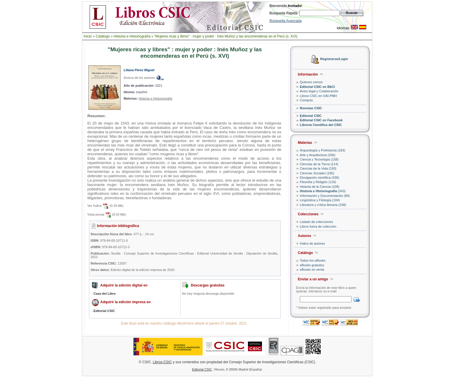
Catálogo (103, 36)
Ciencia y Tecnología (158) (319, 159)
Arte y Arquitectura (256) (317, 155)
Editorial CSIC (311, 115)
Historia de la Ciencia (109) (319, 186)
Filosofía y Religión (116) (318, 182)
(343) (322, 191)
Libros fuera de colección (318, 226)
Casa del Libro (104, 293)
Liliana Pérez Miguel (139, 70)
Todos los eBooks (312, 260)
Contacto (306, 100)
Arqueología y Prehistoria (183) (322, 150)
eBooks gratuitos (312, 265)
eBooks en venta (312, 269)
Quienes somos (311, 82)
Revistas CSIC (311, 108)
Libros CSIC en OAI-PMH (318, 96)
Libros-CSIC (162, 362)
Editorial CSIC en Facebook (321, 120)
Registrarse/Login (334, 59)
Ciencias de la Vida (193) (318, 168)
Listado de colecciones (316, 222)
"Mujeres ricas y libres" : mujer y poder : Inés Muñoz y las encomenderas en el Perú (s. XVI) (225, 36)
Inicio (88, 36)
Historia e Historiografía (132, 36)
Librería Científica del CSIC (321, 125)
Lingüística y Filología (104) (320, 200)
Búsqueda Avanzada (286, 21)
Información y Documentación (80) (325, 195)
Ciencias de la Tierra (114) (319, 164)
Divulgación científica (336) (319, 177)
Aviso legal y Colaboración (319, 91)
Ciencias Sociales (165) (317, 173)
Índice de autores (312, 243)
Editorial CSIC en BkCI (317, 86)
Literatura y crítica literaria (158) (323, 205)
